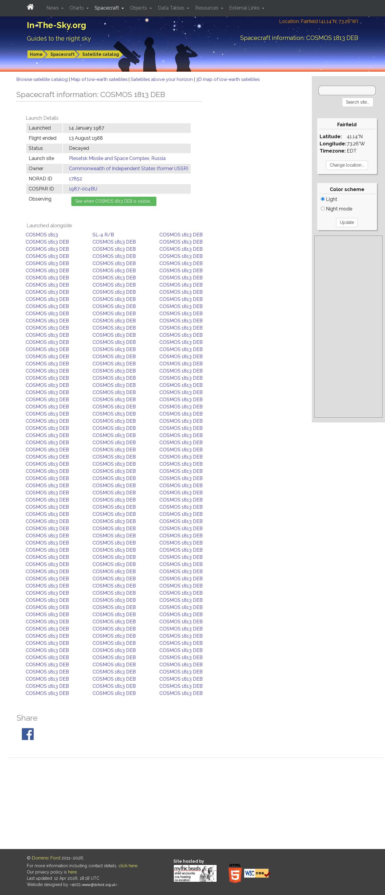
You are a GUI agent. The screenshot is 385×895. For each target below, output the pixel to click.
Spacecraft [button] (107, 8)
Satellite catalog (100, 54)
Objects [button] (139, 8)
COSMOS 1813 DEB (181, 235)
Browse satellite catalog (42, 79)
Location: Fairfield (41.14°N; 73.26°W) (318, 21)
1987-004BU (83, 189)
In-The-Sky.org (56, 25)
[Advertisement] (348, 326)
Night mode (336, 209)
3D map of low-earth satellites (228, 79)
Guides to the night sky (59, 38)
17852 (75, 179)
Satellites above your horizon (162, 79)
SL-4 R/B (103, 235)
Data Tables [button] (172, 8)
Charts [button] (77, 8)
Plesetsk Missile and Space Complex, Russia (117, 158)
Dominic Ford (46, 858)
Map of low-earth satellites (100, 79)
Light (329, 199)
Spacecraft (62, 54)
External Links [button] (245, 8)
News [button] (53, 8)
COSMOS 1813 (42, 235)
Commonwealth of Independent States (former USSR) (128, 168)
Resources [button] (207, 8)
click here (127, 865)
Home (36, 54)
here (72, 872)
